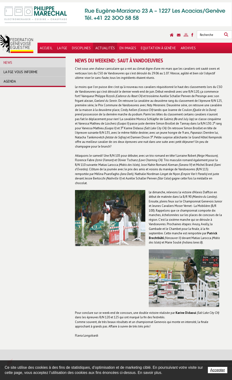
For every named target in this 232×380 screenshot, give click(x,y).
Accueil (46, 48)
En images (128, 48)
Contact (178, 35)
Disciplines (81, 48)
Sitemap (186, 35)
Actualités (105, 48)
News (8, 62)
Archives (188, 48)
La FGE (62, 48)
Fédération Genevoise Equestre (17, 43)
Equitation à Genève (158, 48)
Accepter (217, 370)
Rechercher (226, 35)
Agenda (10, 81)
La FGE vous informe (21, 72)
